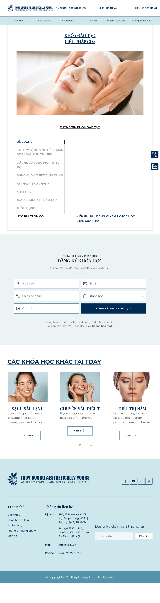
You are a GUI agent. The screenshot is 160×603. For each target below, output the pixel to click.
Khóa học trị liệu (18, 532)
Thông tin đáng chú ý (116, 20)
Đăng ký (142, 552)
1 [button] (69, 462)
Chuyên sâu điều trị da (80, 425)
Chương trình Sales (140, 20)
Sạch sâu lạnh (28, 425)
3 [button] (91, 462)
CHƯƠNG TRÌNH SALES (73, 8)
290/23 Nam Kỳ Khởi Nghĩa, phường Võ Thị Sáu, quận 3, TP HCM (73, 532)
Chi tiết (28, 452)
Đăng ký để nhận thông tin (120, 542)
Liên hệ (12, 548)
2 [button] (80, 462)
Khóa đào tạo (43, 20)
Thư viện (92, 20)
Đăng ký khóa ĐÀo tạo (113, 325)
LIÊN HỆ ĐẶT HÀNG (146, 8)
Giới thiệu (13, 527)
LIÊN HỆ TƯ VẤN (109, 8)
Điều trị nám (132, 425)
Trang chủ (15, 519)
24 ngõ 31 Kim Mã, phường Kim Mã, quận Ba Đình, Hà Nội (71, 550)
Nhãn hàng (68, 20)
